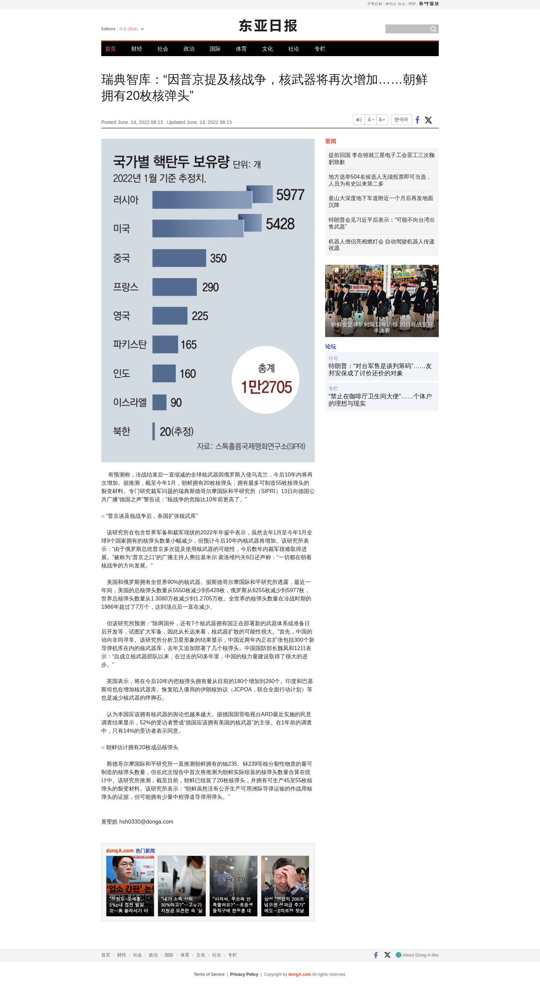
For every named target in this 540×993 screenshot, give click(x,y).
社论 (293, 49)
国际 (215, 49)
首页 (110, 49)
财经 (136, 49)
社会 (162, 49)
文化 (267, 49)
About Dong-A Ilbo (417, 955)
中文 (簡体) (128, 29)
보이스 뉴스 (395, 3)
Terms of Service (209, 974)
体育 (241, 49)
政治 (189, 49)
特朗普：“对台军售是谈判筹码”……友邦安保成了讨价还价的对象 (380, 370)
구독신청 (374, 3)
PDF (412, 3)
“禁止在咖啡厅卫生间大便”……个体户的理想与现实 (380, 400)
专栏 (319, 49)
